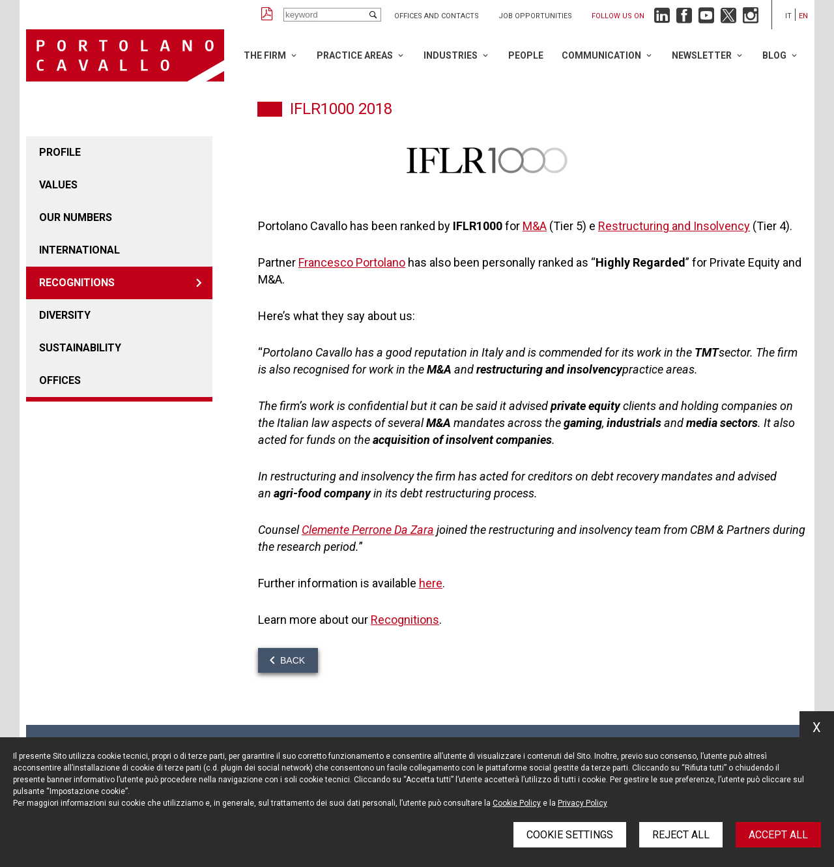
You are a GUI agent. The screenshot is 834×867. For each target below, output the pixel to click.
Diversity (65, 315)
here (430, 583)
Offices (60, 380)
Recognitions (77, 282)
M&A (535, 226)
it (788, 16)
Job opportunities (535, 16)
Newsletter (702, 55)
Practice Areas (355, 55)
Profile (60, 152)
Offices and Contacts (436, 16)
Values (58, 185)
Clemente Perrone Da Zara (368, 529)
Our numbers (75, 217)
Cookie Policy (517, 803)
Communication (601, 55)
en (803, 16)
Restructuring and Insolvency (674, 226)
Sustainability (80, 348)
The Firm (265, 55)
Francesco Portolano (351, 262)
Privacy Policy (582, 803)
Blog (774, 55)
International (79, 250)
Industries (451, 55)
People (525, 55)
